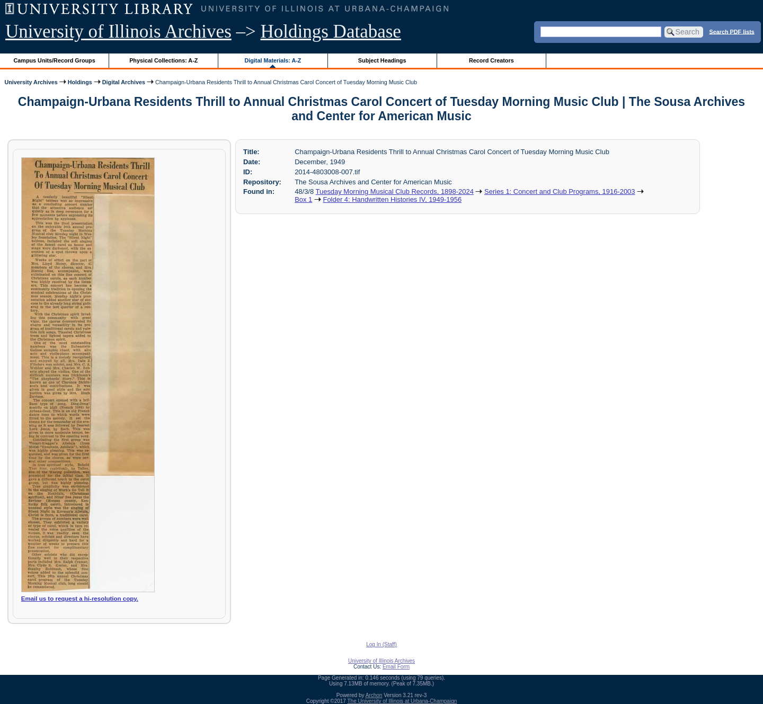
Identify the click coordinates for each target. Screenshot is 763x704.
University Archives (30, 82)
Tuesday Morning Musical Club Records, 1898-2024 (395, 191)
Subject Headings (382, 60)
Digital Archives (123, 82)
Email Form (396, 667)
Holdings (80, 82)
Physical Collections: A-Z (163, 60)
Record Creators (491, 60)
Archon (374, 695)
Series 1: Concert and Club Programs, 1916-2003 (559, 191)
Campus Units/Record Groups (54, 60)
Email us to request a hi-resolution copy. (79, 598)
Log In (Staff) (381, 644)
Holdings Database (331, 31)
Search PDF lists (732, 31)
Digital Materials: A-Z (272, 60)
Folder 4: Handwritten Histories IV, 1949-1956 (392, 199)
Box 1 (303, 199)
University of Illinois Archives (118, 31)
